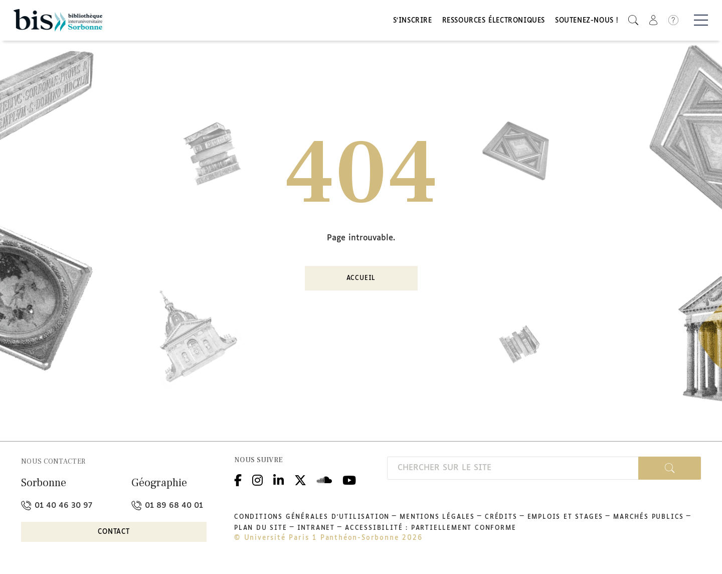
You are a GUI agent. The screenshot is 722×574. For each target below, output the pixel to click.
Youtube (349, 479)
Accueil (361, 279)
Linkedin (278, 479)
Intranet (316, 528)
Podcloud (324, 479)
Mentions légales (437, 517)
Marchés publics (648, 517)
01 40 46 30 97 (56, 505)
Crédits (501, 517)
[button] (633, 20)
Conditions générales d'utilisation (312, 517)
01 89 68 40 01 (167, 505)
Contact (114, 532)
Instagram (257, 479)
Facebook (238, 479)
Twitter (300, 479)
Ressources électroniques (493, 21)
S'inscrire (412, 21)
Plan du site (260, 528)
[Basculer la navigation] (700, 21)
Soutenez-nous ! (586, 21)
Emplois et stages (565, 517)
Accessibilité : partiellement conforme (430, 528)
